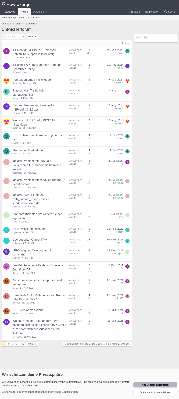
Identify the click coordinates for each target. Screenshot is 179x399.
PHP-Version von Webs (27, 310)
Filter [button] (124, 43)
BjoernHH (17, 273)
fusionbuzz (17, 173)
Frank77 (16, 72)
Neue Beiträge (9, 17)
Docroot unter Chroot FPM (29, 239)
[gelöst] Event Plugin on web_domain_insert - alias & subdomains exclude (31, 199)
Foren (24, 11)
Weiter (31, 36)
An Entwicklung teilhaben (29, 228)
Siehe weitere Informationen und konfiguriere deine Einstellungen (40, 391)
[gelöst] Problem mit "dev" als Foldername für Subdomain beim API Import (36, 165)
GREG (15, 288)
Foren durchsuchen (29, 17)
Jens (14, 222)
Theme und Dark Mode (27, 150)
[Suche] (169, 11)
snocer (120, 53)
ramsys (15, 98)
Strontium (16, 83)
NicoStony (17, 337)
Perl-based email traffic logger (32, 79)
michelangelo (117, 253)
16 (22, 36)
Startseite (9, 11)
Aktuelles (38, 11)
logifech (16, 232)
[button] (46, 11)
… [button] (17, 36)
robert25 (16, 303)
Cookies (38, 381)
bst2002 (16, 258)
